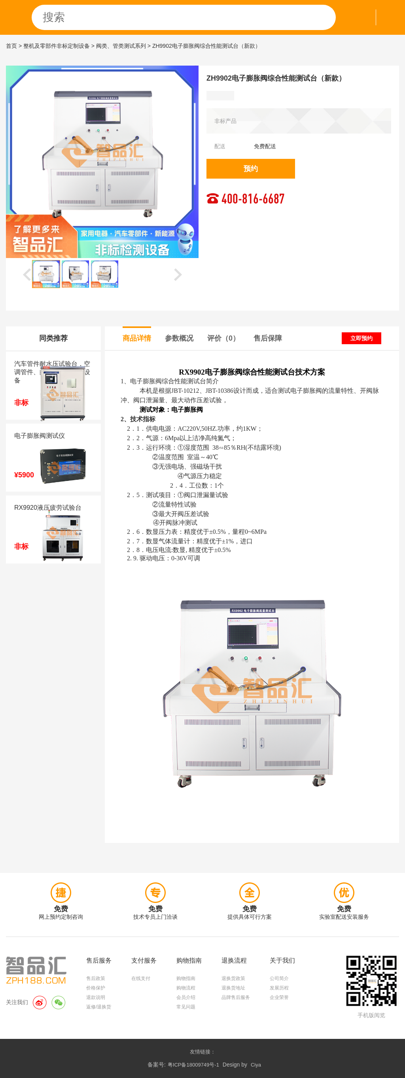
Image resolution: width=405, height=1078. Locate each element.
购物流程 (185, 988)
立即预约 (361, 338)
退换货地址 (233, 988)
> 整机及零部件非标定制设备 (54, 46)
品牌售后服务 (235, 997)
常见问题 (185, 1007)
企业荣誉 (279, 997)
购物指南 (185, 978)
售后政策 (95, 978)
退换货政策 (233, 978)
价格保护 (95, 988)
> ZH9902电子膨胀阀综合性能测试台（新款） (204, 46)
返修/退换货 (98, 1007)
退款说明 (95, 997)
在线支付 (140, 978)
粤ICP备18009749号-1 (193, 1065)
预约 (251, 169)
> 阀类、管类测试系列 (118, 46)
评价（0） (223, 338)
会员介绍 (185, 997)
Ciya (256, 1065)
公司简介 (279, 978)
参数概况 (179, 338)
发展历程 (279, 988)
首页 (11, 46)
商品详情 (137, 338)
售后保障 (268, 338)
